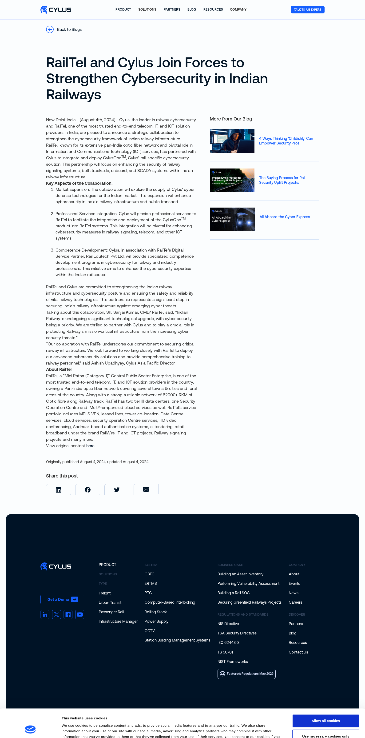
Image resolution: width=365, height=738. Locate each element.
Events (294, 583)
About (294, 574)
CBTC (150, 574)
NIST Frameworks (233, 661)
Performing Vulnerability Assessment (248, 583)
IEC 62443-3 (228, 642)
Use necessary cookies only (325, 709)
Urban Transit (110, 602)
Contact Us (298, 652)
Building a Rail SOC (234, 593)
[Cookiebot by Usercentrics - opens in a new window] (30, 728)
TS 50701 (225, 652)
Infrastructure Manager (118, 621)
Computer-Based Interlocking (170, 602)
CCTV (150, 631)
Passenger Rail (111, 612)
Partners (296, 624)
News (293, 593)
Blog (293, 633)
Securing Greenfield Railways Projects (250, 602)
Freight (105, 593)
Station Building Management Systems (177, 640)
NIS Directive (228, 624)
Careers (295, 602)
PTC (148, 593)
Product (107, 564)
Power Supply (156, 621)
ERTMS (151, 583)
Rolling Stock (156, 612)
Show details (72, 729)
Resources (298, 642)
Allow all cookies (326, 694)
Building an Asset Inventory (240, 574)
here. (90, 445)
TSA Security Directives (237, 633)
